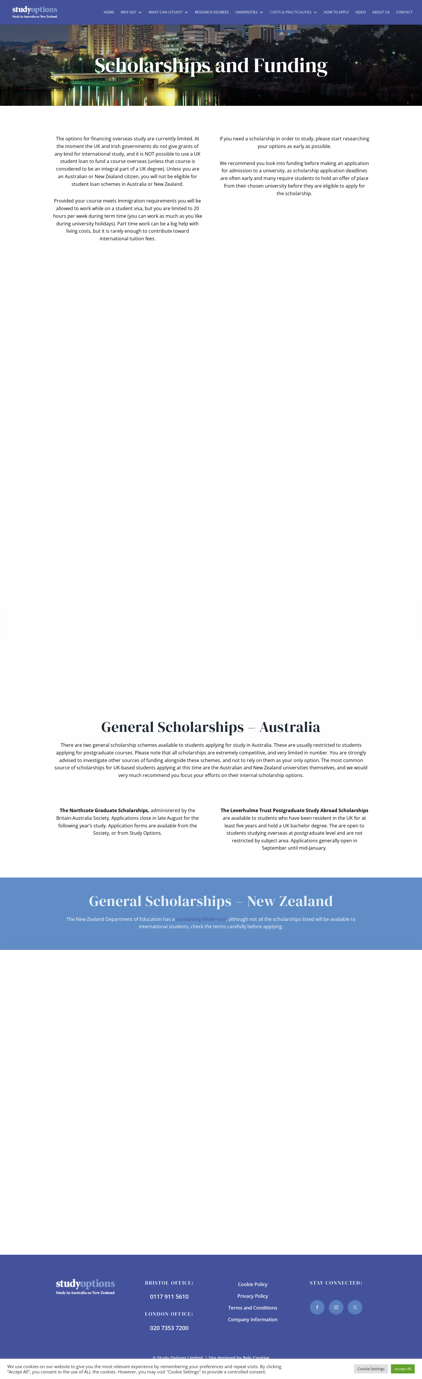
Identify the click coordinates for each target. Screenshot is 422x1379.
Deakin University (77, 1073)
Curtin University (77, 1066)
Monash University (77, 1118)
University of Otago (245, 1088)
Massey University (244, 1058)
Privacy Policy (252, 1296)
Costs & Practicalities (291, 12)
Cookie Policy (253, 1284)
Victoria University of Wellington (259, 1096)
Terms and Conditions (252, 1308)
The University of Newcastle (86, 1157)
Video (360, 12)
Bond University (76, 1051)
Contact (404, 12)
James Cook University (81, 1096)
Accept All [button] (402, 1368)
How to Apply (336, 12)
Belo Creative (256, 1358)
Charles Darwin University (87, 1058)
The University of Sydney (82, 1172)
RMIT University (73, 1133)
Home (109, 12)
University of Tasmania (80, 1204)
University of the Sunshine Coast (90, 1211)
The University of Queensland (88, 1164)
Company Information (253, 1319)
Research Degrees (212, 12)
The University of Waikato (252, 1073)
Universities (246, 12)
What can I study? (166, 12)
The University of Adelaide (85, 1141)
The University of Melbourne (87, 1149)
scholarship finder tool (201, 919)
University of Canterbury (251, 1081)
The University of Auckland (253, 1066)
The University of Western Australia (94, 1180)
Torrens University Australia (86, 1188)
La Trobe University (78, 1103)
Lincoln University (243, 1051)
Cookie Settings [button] (371, 1368)
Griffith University (77, 1088)
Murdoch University (79, 1126)
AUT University (240, 1044)
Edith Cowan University (83, 1081)
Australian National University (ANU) (99, 1044)
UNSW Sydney (69, 1219)
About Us (381, 12)
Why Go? (128, 12)
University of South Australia (86, 1196)
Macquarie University (80, 1111)
